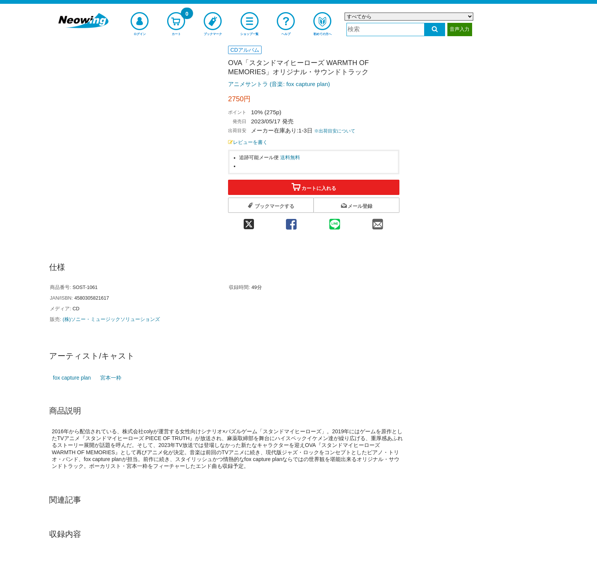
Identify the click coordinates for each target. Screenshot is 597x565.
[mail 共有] (377, 221)
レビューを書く (248, 142)
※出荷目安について (334, 131)
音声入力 (459, 29)
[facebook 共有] (291, 221)
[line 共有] (334, 221)
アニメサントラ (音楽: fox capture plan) (279, 84)
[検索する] (434, 29)
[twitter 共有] (249, 221)
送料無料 (290, 157)
